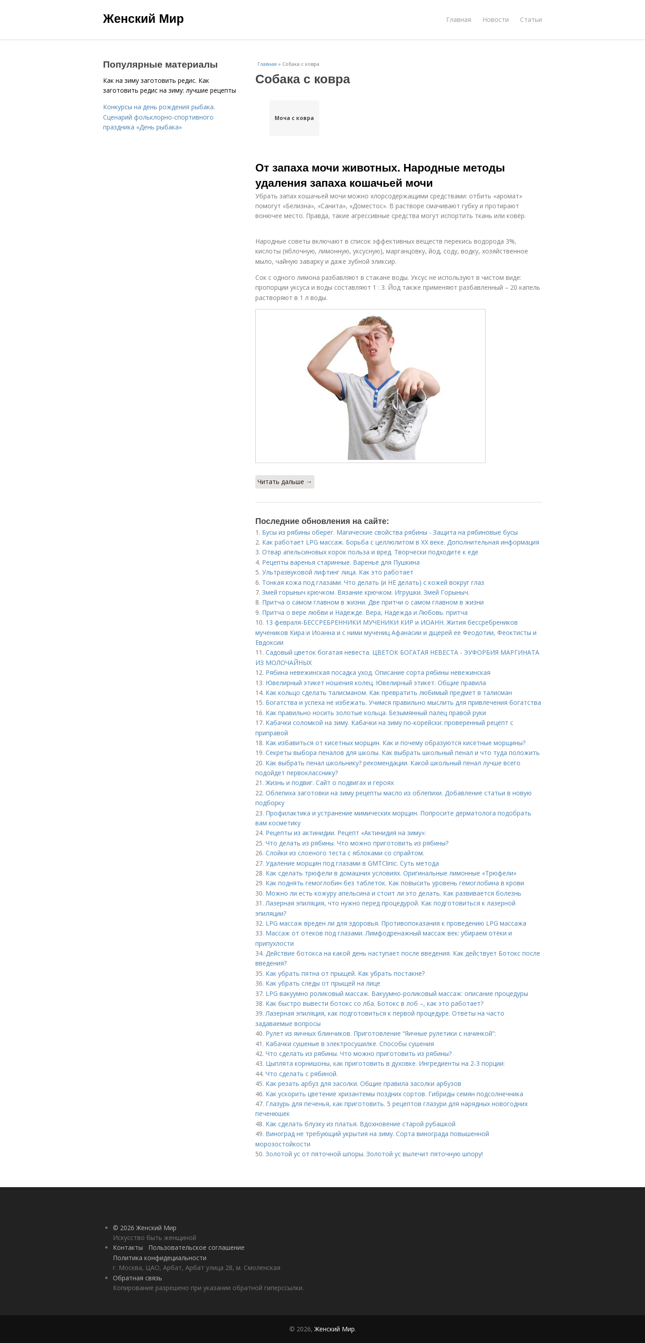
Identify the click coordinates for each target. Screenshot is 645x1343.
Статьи (531, 19)
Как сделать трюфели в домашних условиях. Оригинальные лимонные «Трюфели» (391, 873)
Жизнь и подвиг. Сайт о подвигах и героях (330, 782)
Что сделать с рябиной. (302, 1073)
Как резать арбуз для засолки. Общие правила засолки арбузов (363, 1083)
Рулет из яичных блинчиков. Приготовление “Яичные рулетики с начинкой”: (381, 1033)
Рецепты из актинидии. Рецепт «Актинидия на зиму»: (346, 832)
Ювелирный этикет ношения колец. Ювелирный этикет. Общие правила (376, 682)
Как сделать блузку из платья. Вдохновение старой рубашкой (361, 1124)
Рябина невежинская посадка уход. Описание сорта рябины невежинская (378, 672)
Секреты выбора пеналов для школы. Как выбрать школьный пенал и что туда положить (403, 752)
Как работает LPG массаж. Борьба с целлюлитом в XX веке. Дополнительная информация (400, 542)
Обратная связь (137, 1278)
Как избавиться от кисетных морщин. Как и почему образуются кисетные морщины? (395, 742)
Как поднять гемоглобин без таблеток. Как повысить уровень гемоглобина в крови (395, 883)
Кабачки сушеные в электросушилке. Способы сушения (350, 1043)
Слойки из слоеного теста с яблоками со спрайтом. (345, 853)
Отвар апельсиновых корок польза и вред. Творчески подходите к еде (370, 552)
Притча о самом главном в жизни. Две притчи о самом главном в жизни (373, 602)
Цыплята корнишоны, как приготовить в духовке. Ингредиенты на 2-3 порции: (385, 1063)
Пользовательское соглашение (196, 1247)
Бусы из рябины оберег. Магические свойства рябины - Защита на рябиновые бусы (390, 532)
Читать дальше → (285, 481)
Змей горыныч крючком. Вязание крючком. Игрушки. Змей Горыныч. (365, 592)
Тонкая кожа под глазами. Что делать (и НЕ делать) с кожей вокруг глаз (373, 582)
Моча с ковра (294, 118)
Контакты (128, 1247)
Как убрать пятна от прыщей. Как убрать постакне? (345, 973)
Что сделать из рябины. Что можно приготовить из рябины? (359, 1053)
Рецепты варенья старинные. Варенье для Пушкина (341, 562)
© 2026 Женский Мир (144, 1227)
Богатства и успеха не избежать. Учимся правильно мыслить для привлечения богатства (403, 702)
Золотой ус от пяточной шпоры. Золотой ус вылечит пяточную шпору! (374, 1154)
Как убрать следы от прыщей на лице (323, 983)
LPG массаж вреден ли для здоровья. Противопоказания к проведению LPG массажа (396, 923)
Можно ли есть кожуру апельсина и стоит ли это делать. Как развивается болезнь (393, 893)
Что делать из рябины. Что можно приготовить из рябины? (357, 843)
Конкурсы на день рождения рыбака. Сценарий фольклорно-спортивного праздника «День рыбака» (159, 117)
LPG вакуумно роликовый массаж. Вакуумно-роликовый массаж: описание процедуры (397, 993)
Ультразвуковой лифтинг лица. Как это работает (337, 572)
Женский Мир (143, 19)
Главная (458, 19)
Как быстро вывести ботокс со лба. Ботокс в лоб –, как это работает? (374, 1003)
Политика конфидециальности (159, 1257)
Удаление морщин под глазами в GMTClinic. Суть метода (352, 863)
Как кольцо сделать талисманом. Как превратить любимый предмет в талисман (389, 692)
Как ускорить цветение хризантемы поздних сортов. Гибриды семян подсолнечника (394, 1094)
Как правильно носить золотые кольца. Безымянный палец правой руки (376, 712)
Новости (495, 19)
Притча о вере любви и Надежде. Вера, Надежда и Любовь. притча (365, 612)
